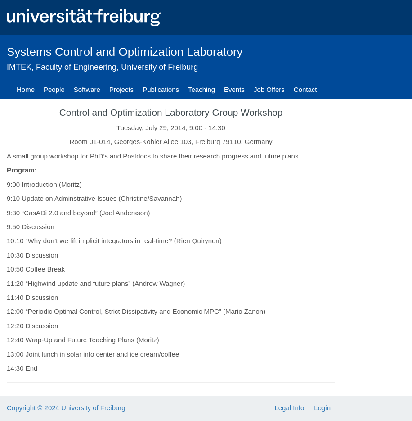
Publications (161, 89)
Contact (305, 89)
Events (234, 89)
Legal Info (289, 408)
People (54, 89)
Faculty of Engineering (76, 67)
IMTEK (19, 67)
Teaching (201, 89)
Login (322, 408)
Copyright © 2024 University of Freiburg (66, 408)
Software (87, 89)
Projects (121, 89)
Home (26, 89)
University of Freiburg (159, 67)
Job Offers (269, 89)
